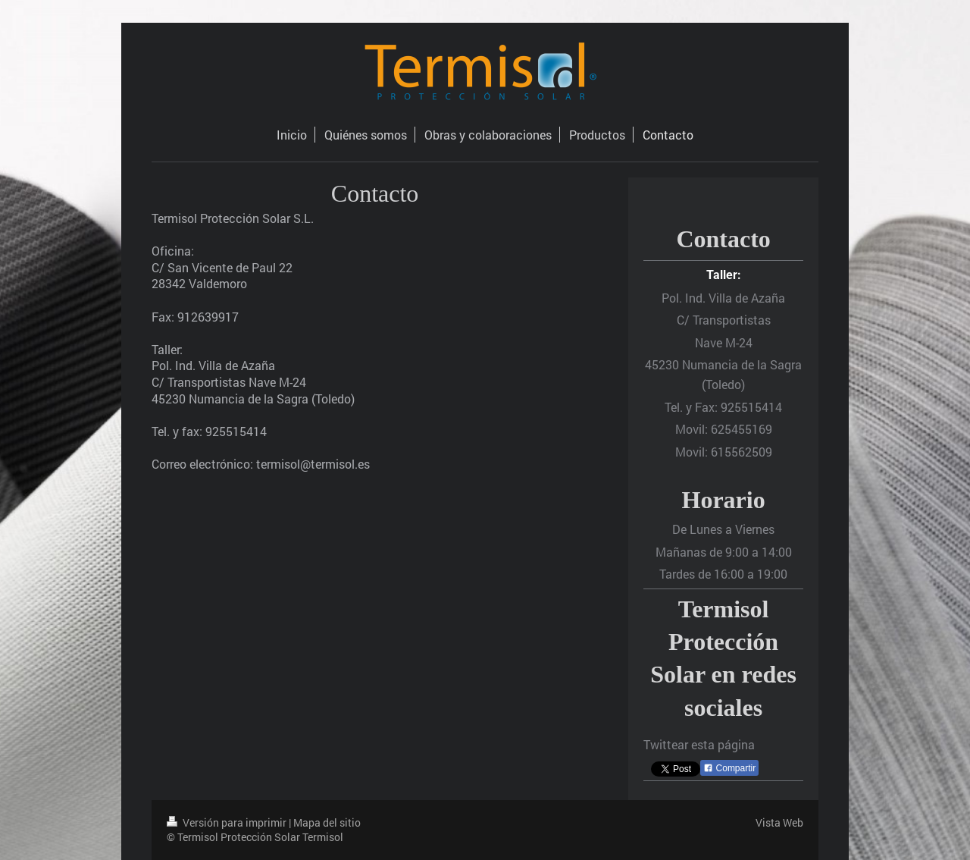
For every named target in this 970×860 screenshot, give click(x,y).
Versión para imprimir (228, 822)
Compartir (729, 768)
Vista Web (779, 822)
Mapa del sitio (327, 822)
